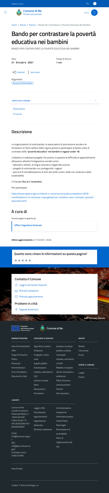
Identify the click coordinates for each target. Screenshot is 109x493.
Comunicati (83, 350)
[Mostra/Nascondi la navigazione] (5, 12)
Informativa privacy (64, 416)
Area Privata (17, 468)
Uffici (14, 350)
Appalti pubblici (40, 363)
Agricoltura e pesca (42, 346)
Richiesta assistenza (43, 429)
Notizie (82, 346)
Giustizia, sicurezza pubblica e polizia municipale (64, 350)
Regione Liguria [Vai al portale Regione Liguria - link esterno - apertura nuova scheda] (17, 3)
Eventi (81, 377)
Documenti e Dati (19, 376)
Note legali (61, 425)
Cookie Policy (62, 420)
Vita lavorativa (62, 393)
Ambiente (38, 350)
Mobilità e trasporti (64, 367)
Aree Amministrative (21, 346)
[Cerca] (94, 12)
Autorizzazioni (40, 367)
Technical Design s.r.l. (29, 485)
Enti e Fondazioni (19, 371)
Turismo (59, 389)
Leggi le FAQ (39, 408)
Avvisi (81, 354)
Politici (14, 359)
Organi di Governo (19, 354)
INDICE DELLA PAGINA (54, 100)
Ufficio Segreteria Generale (28, 225)
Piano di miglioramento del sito (64, 442)
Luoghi (81, 372)
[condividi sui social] (18, 72)
